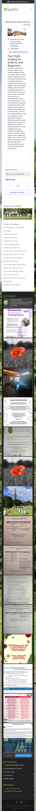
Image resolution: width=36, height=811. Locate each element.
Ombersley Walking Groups (13, 271)
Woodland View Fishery (11, 285)
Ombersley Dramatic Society (13, 254)
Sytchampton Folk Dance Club (14, 278)
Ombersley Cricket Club (11, 248)
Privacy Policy (10, 772)
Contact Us (9, 775)
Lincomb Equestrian (10, 237)
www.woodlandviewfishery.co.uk (18, 51)
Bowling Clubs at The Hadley (13, 227)
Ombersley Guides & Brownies (14, 264)
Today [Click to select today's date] (17, 185)
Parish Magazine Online (13, 768)
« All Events (27, 25)
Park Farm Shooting (10, 274)
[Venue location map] (18, 157)
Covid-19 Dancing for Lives (14, 765)
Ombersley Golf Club (10, 261)
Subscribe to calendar (17, 192)
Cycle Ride (7, 231)
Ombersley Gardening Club (13, 258)
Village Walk (7, 281)
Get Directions (14, 46)
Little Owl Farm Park (10, 241)
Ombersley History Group (12, 268)
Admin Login (9, 779)
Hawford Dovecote (10, 234)
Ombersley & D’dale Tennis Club (15, 251)
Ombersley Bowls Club (11, 244)
